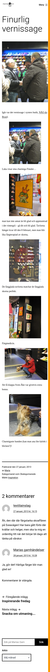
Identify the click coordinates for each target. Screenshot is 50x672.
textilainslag (22, 505)
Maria (7, 470)
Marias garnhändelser (28, 550)
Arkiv (4, 650)
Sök (41, 642)
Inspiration (13, 477)
